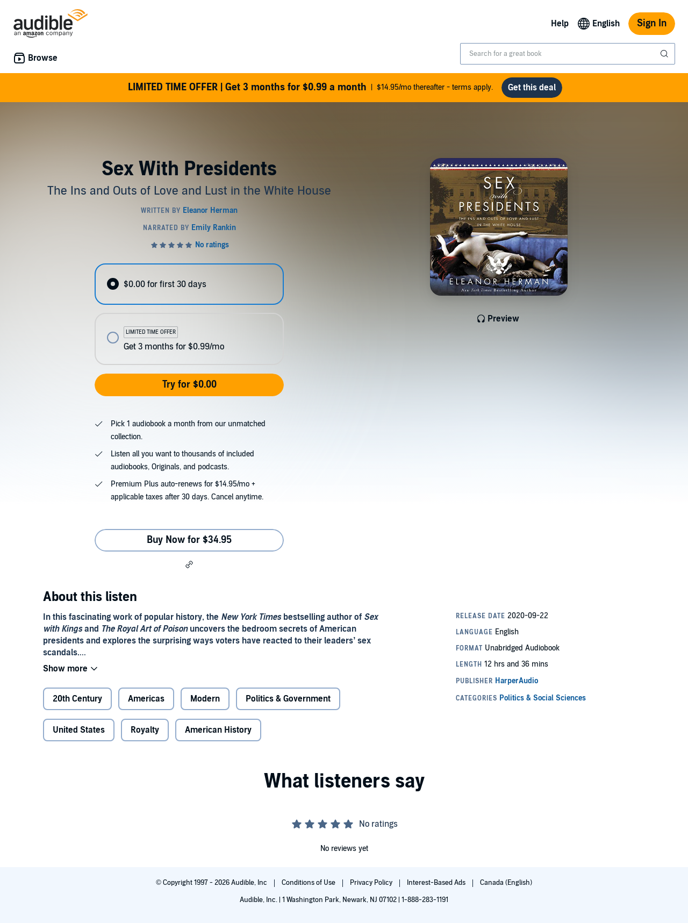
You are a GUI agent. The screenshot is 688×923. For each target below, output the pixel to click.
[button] (189, 564)
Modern (205, 698)
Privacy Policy (372, 882)
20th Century (77, 698)
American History (218, 730)
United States (79, 730)
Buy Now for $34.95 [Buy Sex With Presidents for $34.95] (189, 540)
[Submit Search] (665, 54)
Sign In (651, 23)
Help (560, 23)
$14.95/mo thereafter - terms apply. (310, 88)
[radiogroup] (189, 314)
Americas (146, 698)
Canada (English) (506, 882)
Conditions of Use (309, 882)
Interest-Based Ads (437, 882)
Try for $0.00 (189, 384)
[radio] (189, 284)
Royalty (145, 730)
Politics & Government (288, 698)
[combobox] (567, 54)
